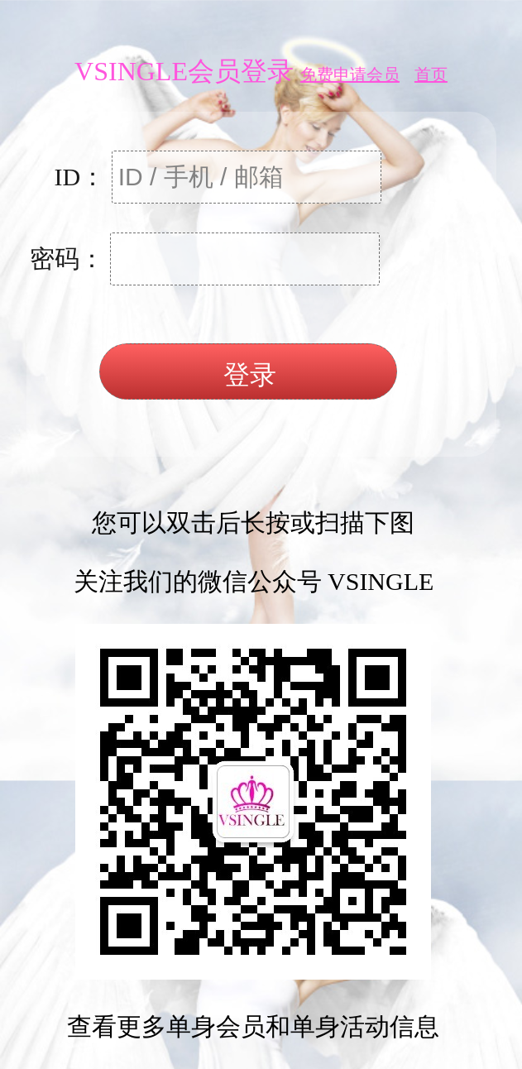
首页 (431, 74)
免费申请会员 (350, 74)
